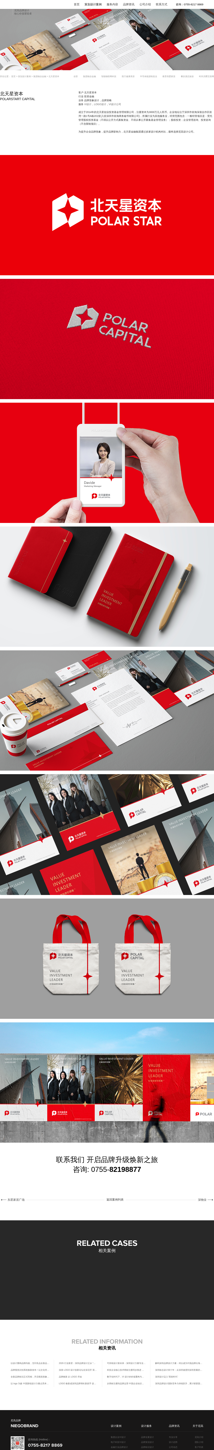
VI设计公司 (115, 104)
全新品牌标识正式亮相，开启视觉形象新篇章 (30, 1377)
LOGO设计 (100, 104)
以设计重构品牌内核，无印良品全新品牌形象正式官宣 (30, 1363)
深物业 (203, 1199)
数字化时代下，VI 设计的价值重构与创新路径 (126, 1377)
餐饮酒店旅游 (187, 76)
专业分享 (173, 1437)
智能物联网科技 (108, 76)
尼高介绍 (199, 1437)
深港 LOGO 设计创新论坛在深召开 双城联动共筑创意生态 (78, 1370)
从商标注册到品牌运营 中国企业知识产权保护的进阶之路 (126, 1383)
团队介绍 (199, 1442)
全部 (75, 76)
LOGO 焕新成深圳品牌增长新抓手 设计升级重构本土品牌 (78, 1383)
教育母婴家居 (168, 76)
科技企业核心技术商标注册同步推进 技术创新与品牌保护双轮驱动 (126, 1370)
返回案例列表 (115, 1199)
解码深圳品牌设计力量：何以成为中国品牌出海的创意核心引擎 (179, 1363)
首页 (13, 76)
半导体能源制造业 (148, 76)
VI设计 (87, 104)
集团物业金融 (39, 76)
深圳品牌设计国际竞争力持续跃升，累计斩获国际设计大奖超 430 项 (179, 1383)
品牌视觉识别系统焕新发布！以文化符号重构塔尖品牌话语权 (30, 1370)
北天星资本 (54, 76)
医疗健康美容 (128, 76)
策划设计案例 (24, 76)
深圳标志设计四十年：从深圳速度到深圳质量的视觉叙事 (179, 1370)
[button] (209, 1282)
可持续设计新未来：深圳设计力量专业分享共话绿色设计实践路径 (126, 1363)
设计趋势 (173, 1442)
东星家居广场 (15, 1199)
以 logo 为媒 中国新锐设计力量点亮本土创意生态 (30, 1383)
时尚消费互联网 (206, 76)
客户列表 (199, 1447)
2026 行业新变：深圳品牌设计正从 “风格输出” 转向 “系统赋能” (78, 1363)
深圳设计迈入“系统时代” (166, 1377)
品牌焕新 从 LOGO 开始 (70, 1377)
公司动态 (173, 1447)
